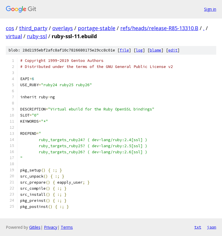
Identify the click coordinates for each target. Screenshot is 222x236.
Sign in (210, 9)
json (211, 227)
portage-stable (96, 28)
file (124, 50)
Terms (67, 227)
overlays (62, 28)
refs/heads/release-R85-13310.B (159, 28)
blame (155, 50)
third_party (33, 28)
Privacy (50, 227)
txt (197, 227)
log (139, 50)
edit (172, 50)
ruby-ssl (37, 36)
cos (10, 28)
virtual (14, 36)
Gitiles (34, 227)
